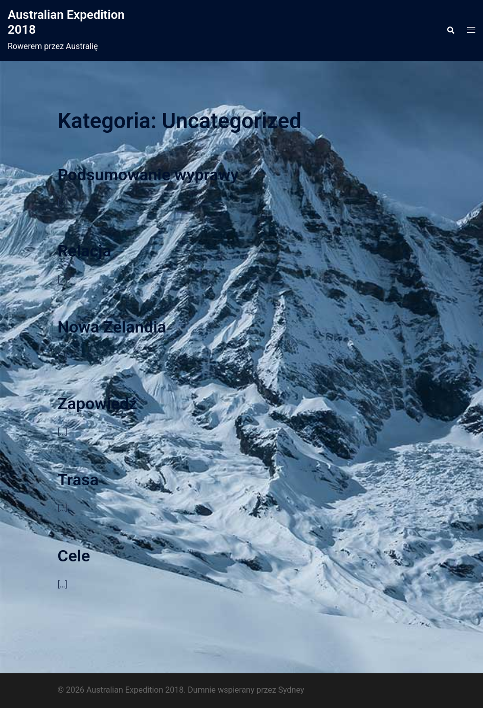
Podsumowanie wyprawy (148, 174)
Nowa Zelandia (112, 327)
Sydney (291, 690)
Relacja (84, 251)
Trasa (78, 479)
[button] (450, 31)
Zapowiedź (97, 403)
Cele (74, 555)
